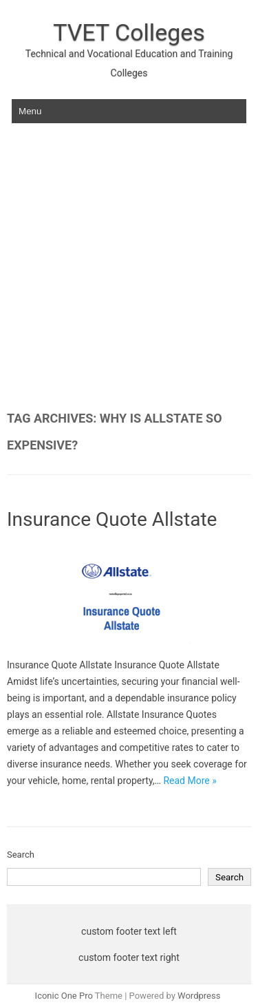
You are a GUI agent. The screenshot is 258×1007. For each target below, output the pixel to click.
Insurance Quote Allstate (112, 519)
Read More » (189, 780)
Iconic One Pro (64, 995)
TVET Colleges (129, 32)
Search (20, 854)
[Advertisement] (129, 276)
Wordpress (199, 995)
